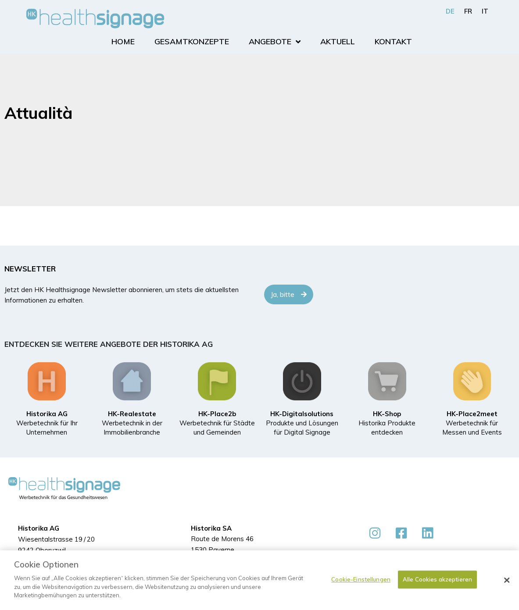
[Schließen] (507, 580)
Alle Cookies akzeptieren (437, 579)
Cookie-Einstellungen (360, 579)
